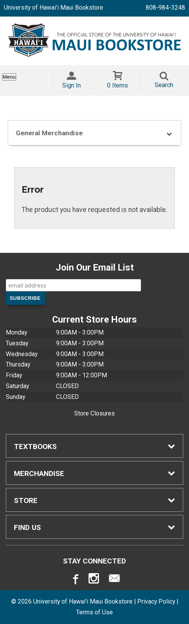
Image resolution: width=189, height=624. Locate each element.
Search (164, 85)
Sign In (71, 85)
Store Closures (94, 413)
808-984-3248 (165, 7)
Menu (9, 77)
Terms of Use (94, 612)
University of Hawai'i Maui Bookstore (53, 7)
